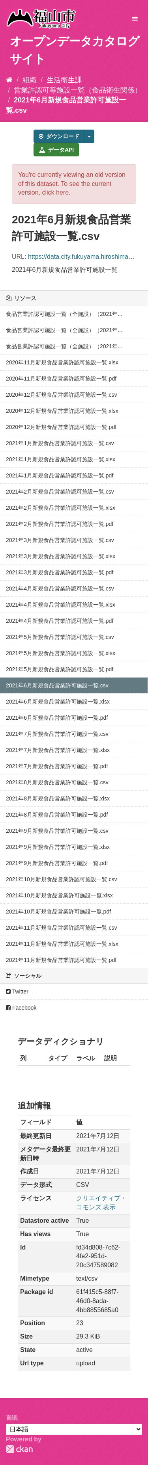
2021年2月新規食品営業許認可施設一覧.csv (60, 491)
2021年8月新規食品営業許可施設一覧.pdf (57, 814)
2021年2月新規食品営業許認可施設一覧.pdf (59, 524)
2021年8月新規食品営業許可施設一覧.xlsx (58, 798)
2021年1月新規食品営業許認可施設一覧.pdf (59, 475)
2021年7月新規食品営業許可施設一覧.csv (57, 734)
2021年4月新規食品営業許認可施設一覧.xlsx (60, 605)
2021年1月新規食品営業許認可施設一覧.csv (60, 443)
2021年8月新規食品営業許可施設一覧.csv (57, 782)
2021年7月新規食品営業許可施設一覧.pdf (57, 766)
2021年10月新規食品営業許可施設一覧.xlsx (59, 895)
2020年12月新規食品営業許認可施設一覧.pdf (61, 427)
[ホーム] (9, 80)
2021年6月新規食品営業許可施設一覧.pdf (57, 718)
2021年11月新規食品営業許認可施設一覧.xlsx (62, 944)
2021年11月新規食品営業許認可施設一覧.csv (61, 928)
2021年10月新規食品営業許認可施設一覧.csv (61, 879)
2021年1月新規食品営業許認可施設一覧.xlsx (60, 459)
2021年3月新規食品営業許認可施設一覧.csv (60, 540)
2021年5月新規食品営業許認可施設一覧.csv (60, 637)
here (62, 192)
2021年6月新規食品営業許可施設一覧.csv (57, 685)
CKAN (19, 1449)
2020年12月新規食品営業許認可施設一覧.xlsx (62, 411)
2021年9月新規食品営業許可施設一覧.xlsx (58, 847)
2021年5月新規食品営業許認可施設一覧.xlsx (60, 653)
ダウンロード (59, 136)
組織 (29, 80)
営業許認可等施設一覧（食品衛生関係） (78, 90)
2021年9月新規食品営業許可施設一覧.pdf (57, 863)
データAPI (56, 150)
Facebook (21, 1008)
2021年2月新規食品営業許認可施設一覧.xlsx (60, 508)
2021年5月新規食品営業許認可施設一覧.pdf (59, 669)
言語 (11, 1418)
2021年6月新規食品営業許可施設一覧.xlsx (58, 701)
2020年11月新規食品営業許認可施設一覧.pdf (61, 378)
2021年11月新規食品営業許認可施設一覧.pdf (61, 960)
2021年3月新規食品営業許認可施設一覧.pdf (59, 572)
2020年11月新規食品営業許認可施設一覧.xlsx (62, 362)
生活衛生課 (64, 80)
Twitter (17, 991)
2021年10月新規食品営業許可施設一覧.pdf (58, 911)
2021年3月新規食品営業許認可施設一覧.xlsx (60, 556)
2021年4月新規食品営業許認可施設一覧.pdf (59, 621)
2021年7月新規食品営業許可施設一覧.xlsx (58, 750)
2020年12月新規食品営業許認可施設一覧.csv (61, 395)
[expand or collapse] (135, 19)
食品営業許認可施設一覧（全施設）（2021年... (64, 314)
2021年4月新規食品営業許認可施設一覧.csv (60, 588)
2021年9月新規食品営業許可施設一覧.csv (57, 831)
